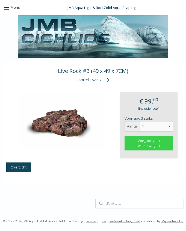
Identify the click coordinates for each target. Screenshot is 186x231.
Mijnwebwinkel (172, 221)
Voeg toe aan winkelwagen (149, 143)
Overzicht (18, 167)
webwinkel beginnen (125, 221)
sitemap (92, 221)
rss (104, 221)
